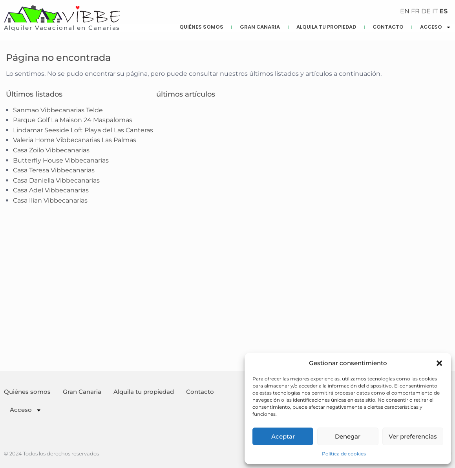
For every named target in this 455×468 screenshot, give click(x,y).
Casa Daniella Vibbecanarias (56, 180)
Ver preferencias (413, 436)
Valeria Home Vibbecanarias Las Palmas (74, 140)
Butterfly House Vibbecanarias (61, 160)
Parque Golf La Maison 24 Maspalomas (72, 120)
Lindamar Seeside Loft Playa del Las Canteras (83, 130)
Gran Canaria (260, 27)
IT (435, 11)
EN (404, 11)
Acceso (26, 410)
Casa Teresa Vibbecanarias (54, 170)
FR (415, 11)
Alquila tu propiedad (326, 27)
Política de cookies (344, 454)
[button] (439, 363)
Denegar (347, 436)
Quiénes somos (201, 27)
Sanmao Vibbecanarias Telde (58, 110)
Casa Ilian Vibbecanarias (50, 200)
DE (426, 11)
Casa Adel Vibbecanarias (51, 190)
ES (443, 11)
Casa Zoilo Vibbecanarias (51, 150)
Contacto (388, 27)
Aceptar (283, 436)
